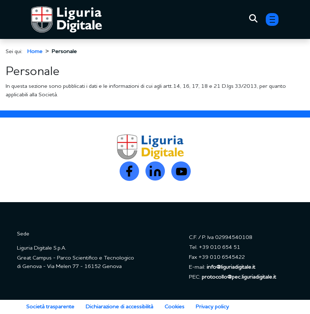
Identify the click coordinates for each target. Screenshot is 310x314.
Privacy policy (212, 307)
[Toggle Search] (253, 19)
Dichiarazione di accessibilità (119, 307)
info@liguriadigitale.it (231, 267)
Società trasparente (50, 307)
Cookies (174, 307)
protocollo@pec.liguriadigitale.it (239, 277)
